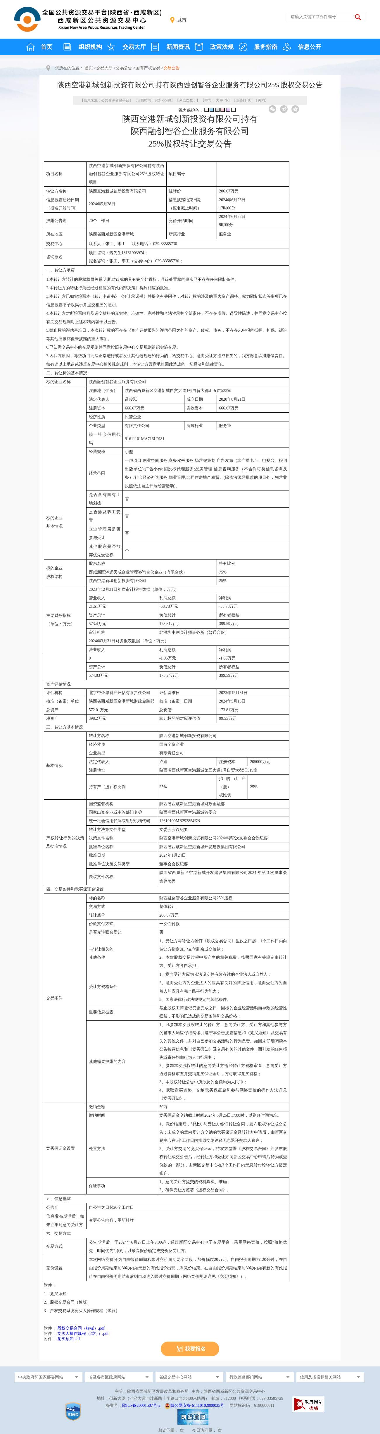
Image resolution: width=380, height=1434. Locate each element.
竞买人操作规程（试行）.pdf (83, 1333)
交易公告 (124, 68)
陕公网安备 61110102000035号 (197, 1405)
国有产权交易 (148, 68)
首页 (46, 47)
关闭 (261, 100)
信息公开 (309, 47)
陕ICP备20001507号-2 (141, 1405)
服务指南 (265, 47)
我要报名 (195, 1349)
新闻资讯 (178, 47)
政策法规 (222, 47)
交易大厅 (134, 47)
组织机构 (90, 47)
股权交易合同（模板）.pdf (81, 1328)
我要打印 (243, 100)
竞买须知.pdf (68, 1339)
